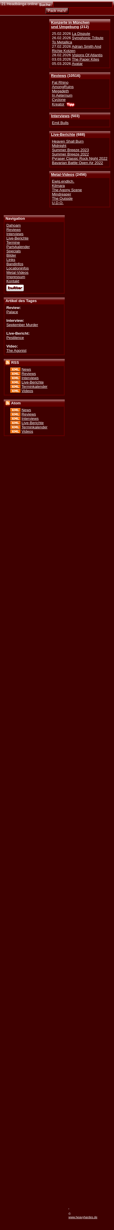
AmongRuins (63, 87)
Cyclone (59, 99)
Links (10, 259)
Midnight (59, 145)
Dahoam (13, 225)
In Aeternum (62, 95)
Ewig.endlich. (63, 181)
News (26, 369)
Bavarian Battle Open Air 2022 (77, 163)
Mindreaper (61, 194)
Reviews (58, 75)
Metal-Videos (62, 174)
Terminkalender (34, 386)
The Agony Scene (67, 190)
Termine (13, 242)
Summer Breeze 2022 (70, 154)
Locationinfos (17, 268)
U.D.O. (58, 203)
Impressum (15, 277)
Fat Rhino (60, 82)
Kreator (58, 104)
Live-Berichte (63, 134)
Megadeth (60, 91)
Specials (13, 251)
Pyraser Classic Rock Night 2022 (79, 158)
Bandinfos (14, 264)
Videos (27, 391)
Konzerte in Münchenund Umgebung (70, 24)
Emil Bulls (60, 123)
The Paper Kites (85, 59)
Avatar (77, 63)
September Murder (22, 325)
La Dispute (81, 33)
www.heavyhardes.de (82, 1217)
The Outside (62, 198)
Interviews (60, 116)
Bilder (11, 255)
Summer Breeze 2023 (70, 150)
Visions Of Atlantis (87, 55)
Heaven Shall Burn (68, 141)
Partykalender (18, 247)
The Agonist (16, 350)
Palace (12, 312)
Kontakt (12, 281)
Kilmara (58, 185)
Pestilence (15, 338)
